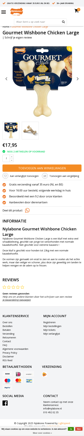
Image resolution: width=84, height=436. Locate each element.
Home (5, 26)
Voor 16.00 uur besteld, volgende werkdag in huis (40, 190)
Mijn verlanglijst (51, 333)
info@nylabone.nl (52, 408)
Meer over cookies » (42, 433)
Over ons (7, 322)
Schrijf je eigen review (18, 37)
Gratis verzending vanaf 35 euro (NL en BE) (28, 3)
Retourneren (9, 337)
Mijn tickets (49, 329)
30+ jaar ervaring (65, 3)
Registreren (49, 322)
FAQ (4, 345)
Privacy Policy (9, 352)
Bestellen (7, 326)
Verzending (8, 333)
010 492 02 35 (51, 412)
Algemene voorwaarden (15, 348)
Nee (79, 429)
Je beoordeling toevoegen (16, 299)
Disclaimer (8, 356)
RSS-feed (7, 360)
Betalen (6, 329)
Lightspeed (64, 423)
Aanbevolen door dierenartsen (28, 202)
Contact (6, 341)
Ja (71, 429)
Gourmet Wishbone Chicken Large (29, 26)
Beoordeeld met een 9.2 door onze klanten (35, 196)
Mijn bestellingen (52, 326)
